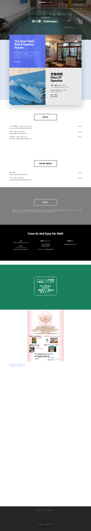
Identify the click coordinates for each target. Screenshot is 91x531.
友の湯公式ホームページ (45, 2)
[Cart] (81, 8)
